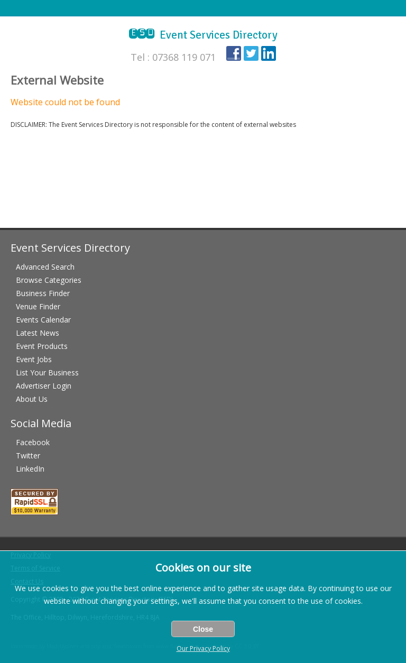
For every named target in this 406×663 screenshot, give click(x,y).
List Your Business (47, 372)
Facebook (33, 442)
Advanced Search (45, 267)
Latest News (37, 333)
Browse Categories (48, 280)
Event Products (42, 346)
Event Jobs (34, 359)
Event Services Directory (203, 35)
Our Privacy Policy (203, 648)
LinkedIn (30, 469)
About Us (32, 399)
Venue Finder (38, 306)
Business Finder (43, 293)
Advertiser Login (43, 386)
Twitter (28, 455)
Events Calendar (43, 320)
